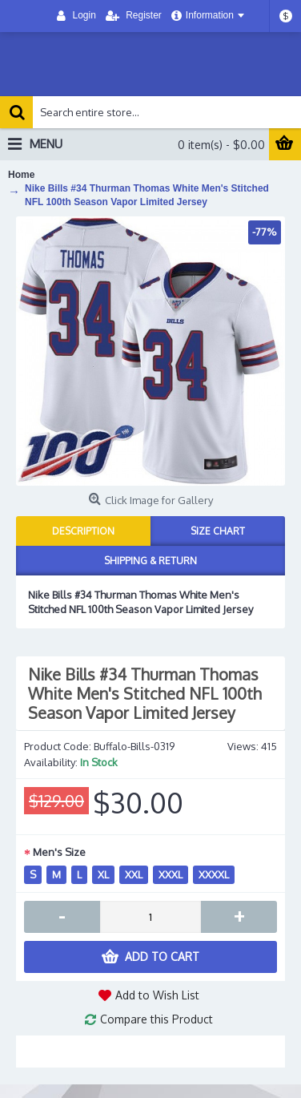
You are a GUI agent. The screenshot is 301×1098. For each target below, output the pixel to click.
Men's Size (59, 852)
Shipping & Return (150, 561)
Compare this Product (156, 1019)
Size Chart (218, 531)
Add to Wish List (157, 995)
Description (83, 531)
